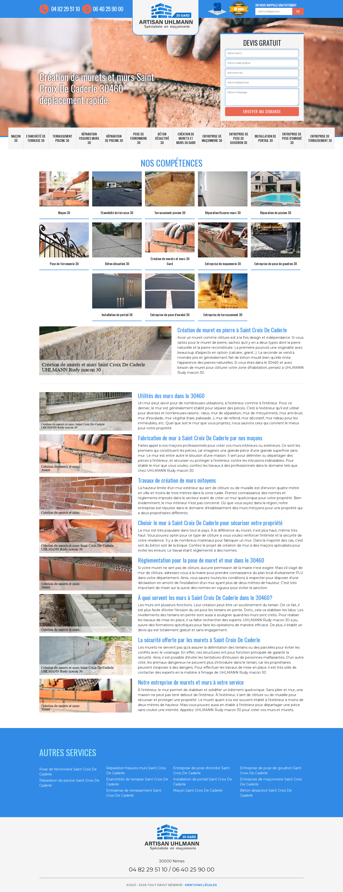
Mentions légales (201, 885)
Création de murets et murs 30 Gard (186, 138)
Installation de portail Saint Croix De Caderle (202, 781)
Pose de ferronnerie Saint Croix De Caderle (68, 771)
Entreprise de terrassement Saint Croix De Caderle (133, 793)
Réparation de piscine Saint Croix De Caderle (69, 783)
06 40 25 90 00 (102, 8)
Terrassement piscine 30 (62, 138)
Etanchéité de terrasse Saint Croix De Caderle (137, 781)
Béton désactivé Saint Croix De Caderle (266, 793)
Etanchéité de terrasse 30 (35, 138)
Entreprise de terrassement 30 (320, 138)
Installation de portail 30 (265, 138)
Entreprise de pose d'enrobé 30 (292, 138)
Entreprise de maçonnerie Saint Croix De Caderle (271, 781)
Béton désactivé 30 (162, 138)
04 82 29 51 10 (59, 8)
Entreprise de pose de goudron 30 (238, 138)
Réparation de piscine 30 (114, 138)
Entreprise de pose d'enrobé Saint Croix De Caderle (201, 770)
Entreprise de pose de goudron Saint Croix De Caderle (270, 770)
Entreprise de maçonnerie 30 (212, 138)
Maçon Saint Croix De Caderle (197, 790)
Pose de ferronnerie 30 (138, 138)
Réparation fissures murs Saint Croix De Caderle (136, 770)
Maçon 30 (15, 138)
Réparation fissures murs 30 (89, 138)
